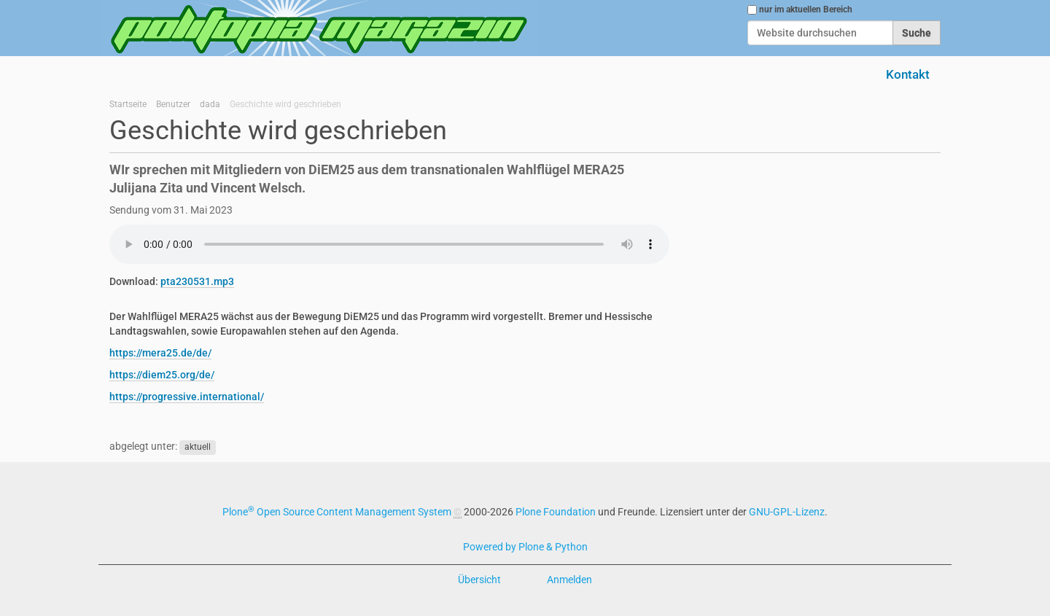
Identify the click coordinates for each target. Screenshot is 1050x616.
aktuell (197, 447)
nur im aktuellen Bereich (805, 9)
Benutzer (173, 104)
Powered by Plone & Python (525, 547)
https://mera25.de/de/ (160, 353)
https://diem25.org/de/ (161, 375)
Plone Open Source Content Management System (336, 512)
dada (210, 104)
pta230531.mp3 (197, 281)
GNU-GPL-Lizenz (787, 512)
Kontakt (908, 74)
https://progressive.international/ (186, 396)
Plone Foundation (556, 512)
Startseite (128, 104)
